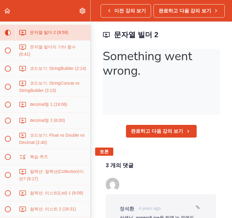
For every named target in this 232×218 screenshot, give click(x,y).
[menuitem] (82, 10)
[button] (7, 10)
